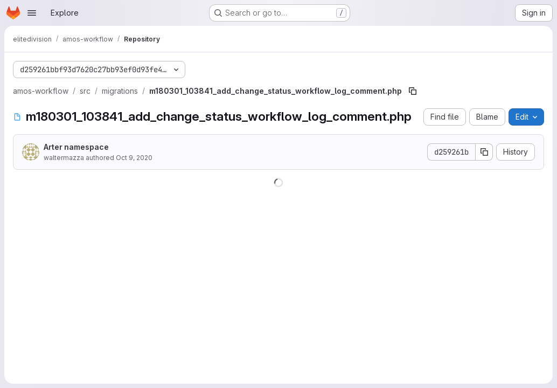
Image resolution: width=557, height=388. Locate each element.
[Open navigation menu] (31, 13)
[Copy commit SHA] (484, 152)
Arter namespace (76, 146)
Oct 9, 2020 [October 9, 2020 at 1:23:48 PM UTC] (134, 158)
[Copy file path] (412, 91)
